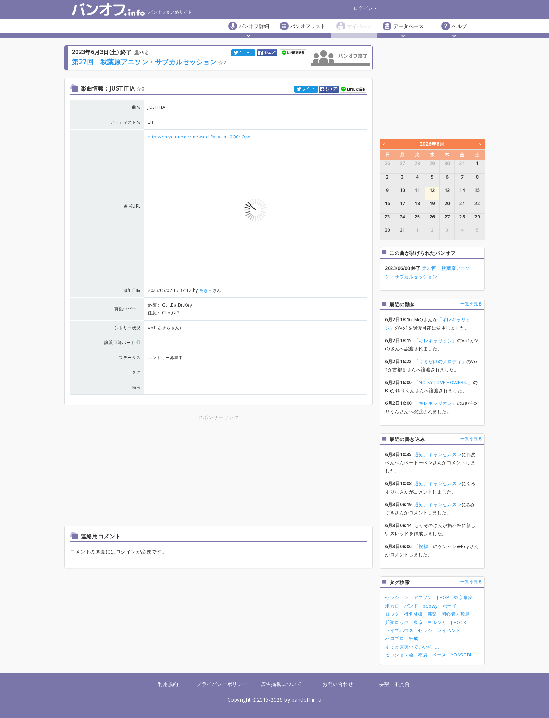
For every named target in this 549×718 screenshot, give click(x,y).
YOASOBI (461, 655)
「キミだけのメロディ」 (440, 361)
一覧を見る (471, 304)
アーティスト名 (125, 122)
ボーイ (450, 606)
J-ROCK (458, 622)
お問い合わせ (337, 684)
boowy (430, 606)
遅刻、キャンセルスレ (437, 454)
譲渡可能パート (122, 342)
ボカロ (392, 606)
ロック (392, 614)
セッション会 (399, 655)
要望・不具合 (394, 684)
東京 (418, 622)
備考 (136, 387)
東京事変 (463, 597)
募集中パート (127, 309)
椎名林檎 (413, 614)
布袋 (423, 655)
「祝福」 (423, 546)
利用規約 (168, 684)
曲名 (136, 107)
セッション (397, 597)
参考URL (132, 206)
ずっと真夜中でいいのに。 (413, 647)
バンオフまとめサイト (131, 9)
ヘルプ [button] (459, 30)
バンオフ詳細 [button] (254, 30)
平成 (413, 638)
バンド (411, 606)
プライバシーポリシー (221, 684)
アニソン (423, 597)
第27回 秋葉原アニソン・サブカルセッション (144, 61)
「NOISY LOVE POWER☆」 (443, 382)
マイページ (360, 26)
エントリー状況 (125, 328)
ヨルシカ (437, 622)
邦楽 (432, 614)
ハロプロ (394, 638)
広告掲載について (281, 684)
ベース (439, 655)
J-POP (443, 597)
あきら (206, 290)
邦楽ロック (397, 622)
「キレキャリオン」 (435, 340)
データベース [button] (408, 30)
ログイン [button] (365, 8)
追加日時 (132, 290)
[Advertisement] (157, 471)
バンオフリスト (308, 26)
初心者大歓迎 (456, 614)
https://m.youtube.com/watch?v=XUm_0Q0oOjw (199, 137)
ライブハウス (399, 630)
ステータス (130, 357)
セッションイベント (439, 630)
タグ (136, 372)
